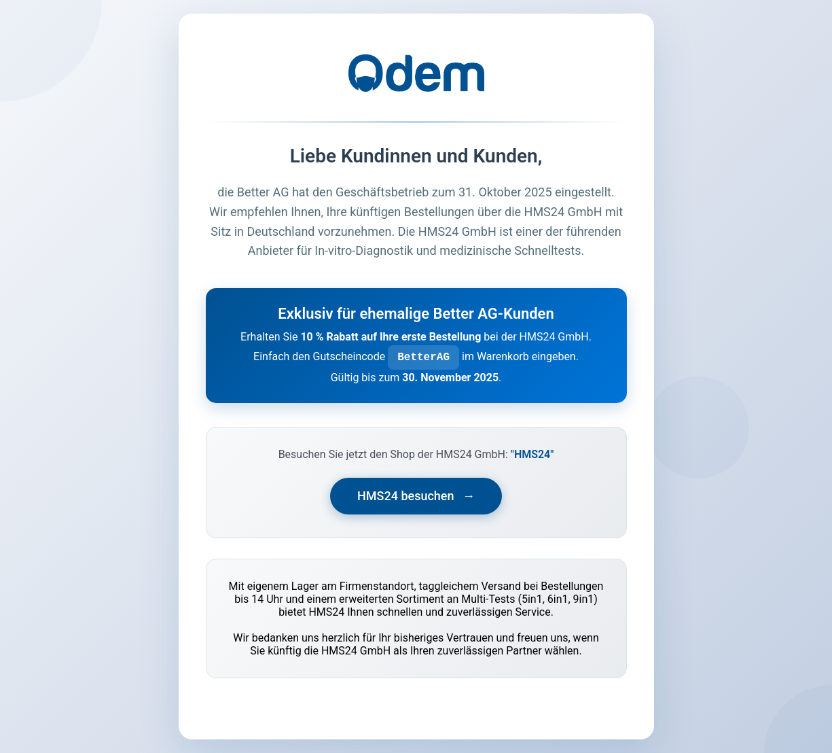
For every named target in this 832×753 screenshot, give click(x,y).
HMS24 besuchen (416, 496)
